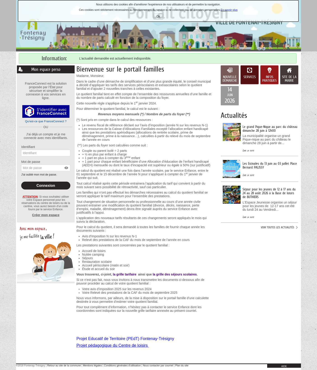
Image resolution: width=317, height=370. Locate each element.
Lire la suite (248, 150)
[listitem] (230, 95)
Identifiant (28, 147)
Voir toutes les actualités (277, 227)
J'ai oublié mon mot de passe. (39, 174)
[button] (66, 168)
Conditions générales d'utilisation (122, 365)
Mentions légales (92, 365)
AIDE (284, 366)
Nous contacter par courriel (158, 365)
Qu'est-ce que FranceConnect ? (46, 121)
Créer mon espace (45, 215)
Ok (159, 16)
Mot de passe (30, 162)
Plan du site (181, 365)
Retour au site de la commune (64, 365)
